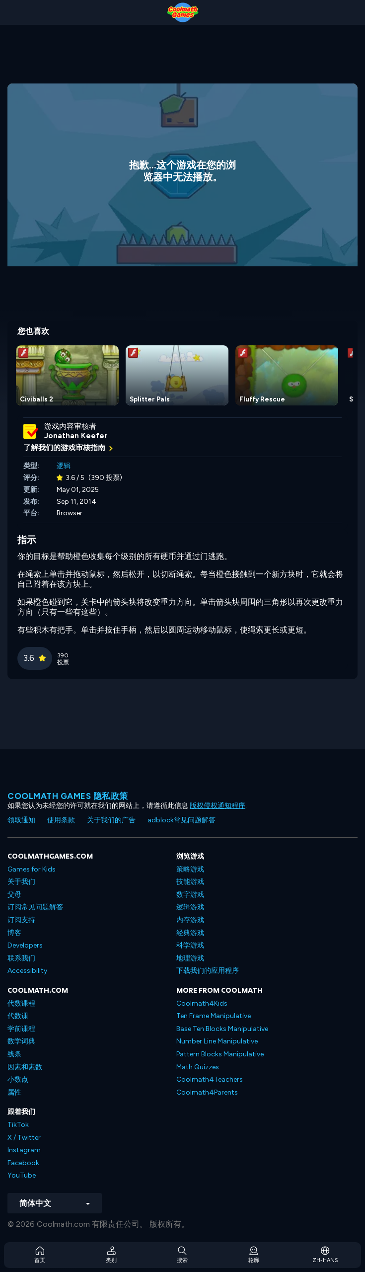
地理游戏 (190, 958)
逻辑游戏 (190, 907)
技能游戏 (190, 881)
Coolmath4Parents (207, 1092)
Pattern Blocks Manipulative (220, 1054)
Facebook (23, 1163)
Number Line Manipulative (217, 1041)
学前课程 (21, 1029)
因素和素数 (24, 1067)
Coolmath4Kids (201, 1003)
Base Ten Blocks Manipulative (222, 1029)
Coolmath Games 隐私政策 (67, 796)
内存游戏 (190, 920)
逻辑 (64, 466)
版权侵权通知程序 (217, 805)
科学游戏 (190, 945)
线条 (14, 1054)
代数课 (17, 1016)
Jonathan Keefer (75, 435)
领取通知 (21, 820)
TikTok (18, 1124)
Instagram (24, 1150)
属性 (14, 1092)
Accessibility (27, 970)
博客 (14, 933)
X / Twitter (24, 1137)
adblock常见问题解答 (181, 820)
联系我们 (21, 958)
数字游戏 (190, 894)
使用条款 (61, 820)
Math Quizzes (197, 1067)
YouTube (21, 1175)
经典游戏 (190, 933)
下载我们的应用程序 (207, 970)
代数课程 (21, 1003)
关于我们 (21, 881)
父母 (14, 894)
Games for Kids (31, 869)
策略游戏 (190, 869)
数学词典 (21, 1041)
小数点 (17, 1079)
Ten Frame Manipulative (213, 1016)
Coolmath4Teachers (209, 1079)
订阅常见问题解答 (35, 907)
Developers (25, 945)
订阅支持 (21, 920)
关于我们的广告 (111, 820)
